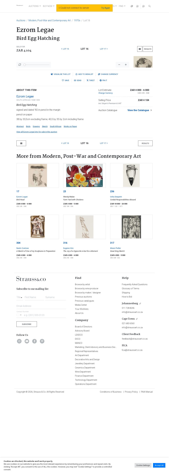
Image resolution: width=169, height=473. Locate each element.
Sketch (45, 203)
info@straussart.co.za (132, 389)
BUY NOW (47, 6)
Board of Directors (83, 403)
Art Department (82, 432)
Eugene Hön (68, 325)
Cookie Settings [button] (143, 465)
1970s (77, 20)
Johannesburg (130, 380)
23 (64, 268)
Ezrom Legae (25, 173)
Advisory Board (82, 407)
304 (18, 319)
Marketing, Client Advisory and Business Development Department (105, 424)
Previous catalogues (84, 377)
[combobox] (19, 373)
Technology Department (86, 457)
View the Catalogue (138, 187)
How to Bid (127, 373)
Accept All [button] (159, 465)
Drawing (36, 203)
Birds (28, 203)
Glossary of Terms (130, 365)
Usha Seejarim (116, 273)
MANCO (78, 420)
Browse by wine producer (86, 365)
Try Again (105, 8)
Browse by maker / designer (88, 369)
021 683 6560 (128, 400)
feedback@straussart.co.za (134, 415)
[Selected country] (19, 391)
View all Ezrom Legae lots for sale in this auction (36, 208)
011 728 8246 (128, 385)
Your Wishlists (81, 386)
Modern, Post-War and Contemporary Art (50, 20)
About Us (79, 390)
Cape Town (128, 396)
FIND (121, 6)
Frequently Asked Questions (134, 361)
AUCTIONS (34, 6)
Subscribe (26, 401)
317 (112, 319)
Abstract (20, 203)
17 (17, 268)
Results (147, 49)
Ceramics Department (85, 444)
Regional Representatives (86, 428)
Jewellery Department (84, 440)
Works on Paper (70, 203)
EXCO (77, 416)
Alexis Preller (115, 325)
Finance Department (84, 452)
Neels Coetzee (22, 325)
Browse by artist (82, 361)
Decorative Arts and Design (87, 436)
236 (112, 268)
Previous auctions (83, 373)
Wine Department (83, 448)
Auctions (20, 20)
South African (55, 203)
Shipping (126, 369)
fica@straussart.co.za (132, 427)
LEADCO (79, 411)
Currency (108, 151)
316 (65, 319)
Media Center (81, 382)
